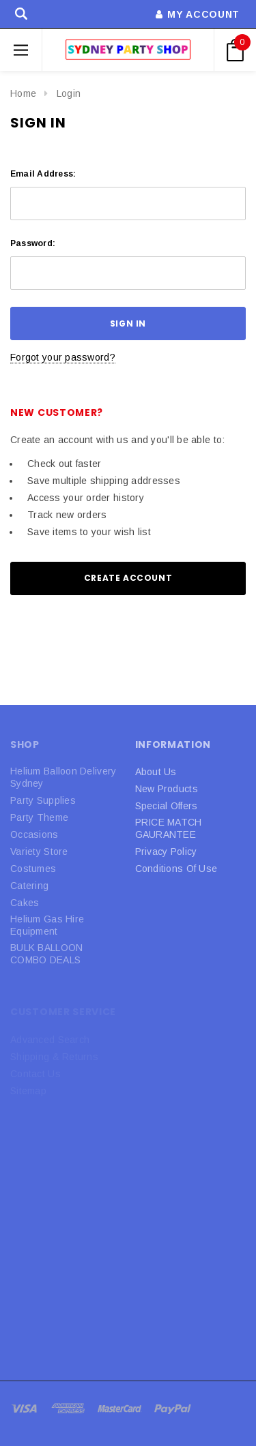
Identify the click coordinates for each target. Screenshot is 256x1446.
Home (23, 93)
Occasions (34, 834)
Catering (29, 885)
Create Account (128, 578)
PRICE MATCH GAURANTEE (168, 828)
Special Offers (166, 805)
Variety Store (39, 851)
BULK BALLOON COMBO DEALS (46, 953)
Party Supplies (43, 800)
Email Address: (43, 174)
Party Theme (39, 817)
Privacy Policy (166, 851)
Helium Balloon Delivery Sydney (63, 777)
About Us (156, 771)
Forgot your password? (62, 357)
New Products (166, 788)
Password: (32, 243)
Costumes (33, 868)
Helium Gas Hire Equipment (47, 925)
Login (69, 93)
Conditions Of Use (176, 868)
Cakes (24, 902)
